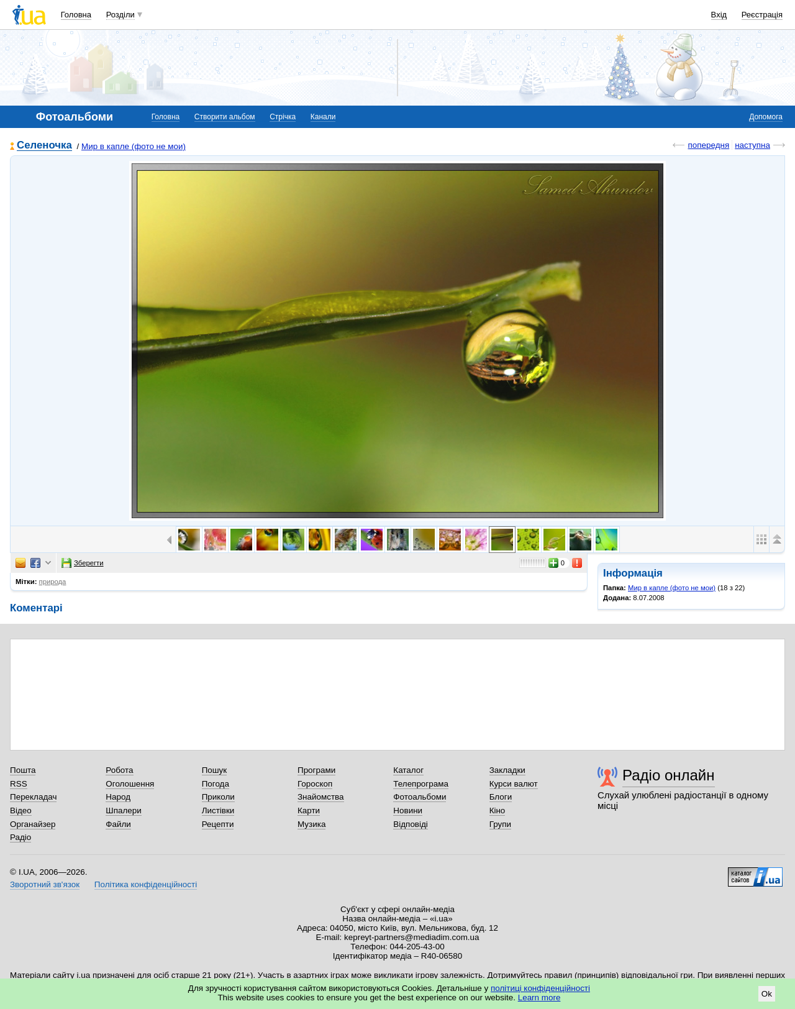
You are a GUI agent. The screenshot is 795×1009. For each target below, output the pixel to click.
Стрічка (283, 116)
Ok (766, 993)
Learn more (539, 997)
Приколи (218, 796)
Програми (316, 770)
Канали (323, 116)
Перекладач (33, 796)
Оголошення (130, 783)
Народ (118, 796)
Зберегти (82, 563)
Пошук (214, 770)
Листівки (218, 810)
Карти (309, 810)
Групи (500, 824)
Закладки (507, 770)
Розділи (120, 14)
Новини (407, 810)
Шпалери (123, 810)
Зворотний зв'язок (45, 884)
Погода (215, 783)
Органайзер (32, 824)
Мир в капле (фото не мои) (133, 146)
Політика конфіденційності (145, 884)
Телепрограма (420, 783)
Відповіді (410, 824)
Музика (311, 824)
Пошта (22, 770)
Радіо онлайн (668, 775)
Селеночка (44, 145)
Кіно (497, 810)
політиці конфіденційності (540, 988)
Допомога (766, 116)
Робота (119, 770)
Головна (76, 14)
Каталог (408, 770)
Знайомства (321, 796)
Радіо (20, 837)
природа (52, 581)
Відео (21, 810)
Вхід (719, 14)
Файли (118, 824)
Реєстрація (762, 14)
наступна (752, 145)
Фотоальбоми (419, 796)
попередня (708, 145)
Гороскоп (315, 783)
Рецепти (218, 824)
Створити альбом (224, 116)
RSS (18, 783)
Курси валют (513, 783)
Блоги (500, 796)
